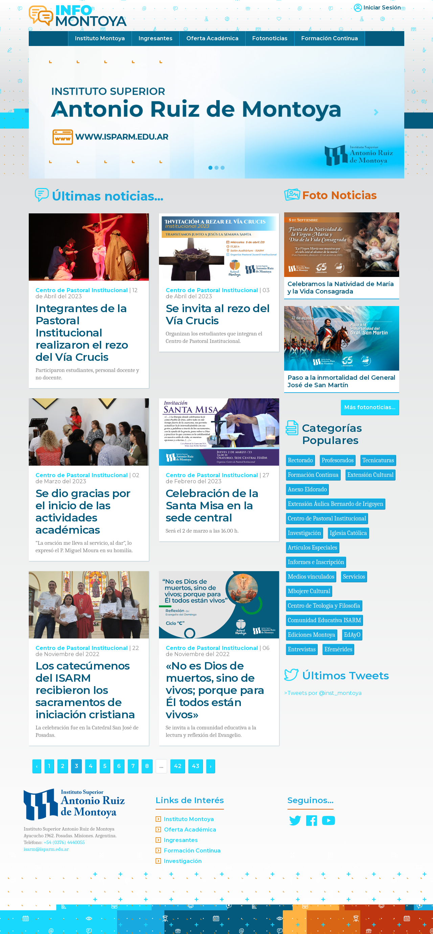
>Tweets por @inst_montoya (323, 693)
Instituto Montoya (100, 38)
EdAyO (352, 634)
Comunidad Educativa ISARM (324, 620)
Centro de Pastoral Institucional (82, 290)
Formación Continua (329, 38)
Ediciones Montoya (311, 634)
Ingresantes (156, 38)
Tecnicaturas (378, 460)
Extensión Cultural (370, 474)
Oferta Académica (212, 38)
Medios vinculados (311, 576)
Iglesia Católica (348, 533)
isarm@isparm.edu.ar (46, 849)
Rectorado (300, 460)
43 (195, 766)
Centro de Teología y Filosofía (324, 605)
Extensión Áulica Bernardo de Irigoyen (335, 504)
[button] (57, 112)
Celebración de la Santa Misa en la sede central (212, 505)
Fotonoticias (270, 38)
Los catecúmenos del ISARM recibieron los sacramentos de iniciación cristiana (85, 690)
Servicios (354, 576)
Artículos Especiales (312, 547)
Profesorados (338, 460)
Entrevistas (302, 649)
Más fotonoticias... (369, 407)
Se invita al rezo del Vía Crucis (218, 314)
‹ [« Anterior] (37, 766)
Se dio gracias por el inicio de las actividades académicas (83, 511)
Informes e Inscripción (316, 562)
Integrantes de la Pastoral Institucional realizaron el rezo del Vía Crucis (82, 333)
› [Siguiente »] (210, 766)
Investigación (304, 533)
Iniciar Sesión (382, 7)
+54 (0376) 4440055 (64, 842)
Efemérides (338, 649)
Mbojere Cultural (309, 591)
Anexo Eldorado (307, 489)
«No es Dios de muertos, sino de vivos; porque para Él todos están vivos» (215, 690)
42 (177, 766)
